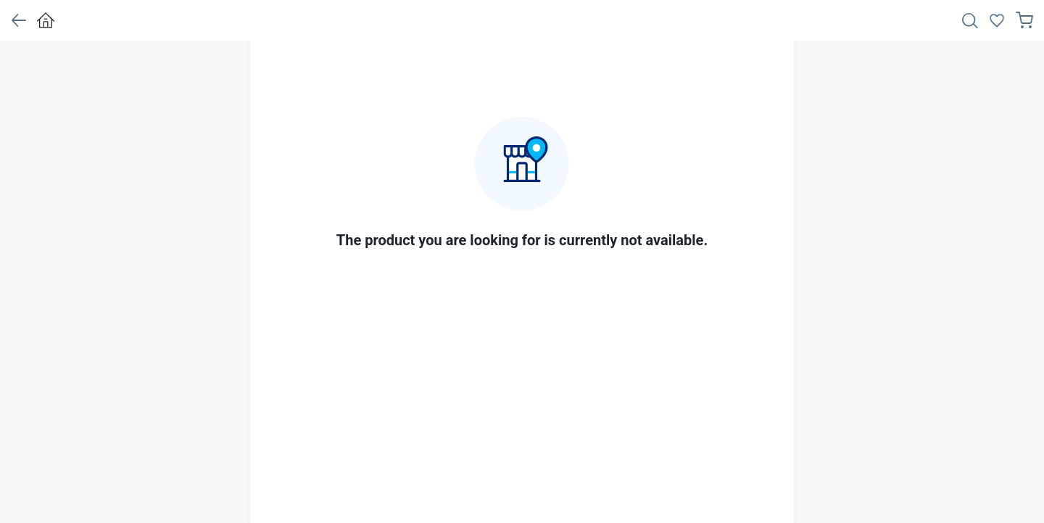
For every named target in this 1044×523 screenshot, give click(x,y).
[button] (18, 20)
